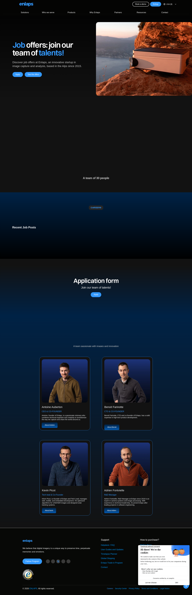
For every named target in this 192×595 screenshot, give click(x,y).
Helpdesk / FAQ (108, 545)
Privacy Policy (134, 588)
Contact (104, 567)
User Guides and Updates (112, 549)
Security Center (121, 588)
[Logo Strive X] (26, 4)
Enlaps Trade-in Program (112, 563)
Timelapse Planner (109, 554)
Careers (110, 588)
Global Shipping (108, 558)
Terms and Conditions (149, 588)
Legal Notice (164, 588)
